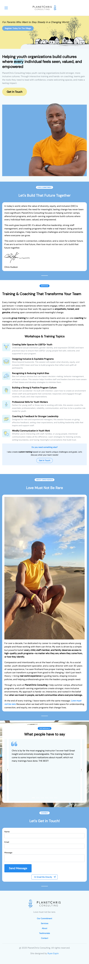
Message (8, 852)
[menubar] (6, 8)
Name (7, 831)
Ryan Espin (53, 953)
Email (6, 842)
